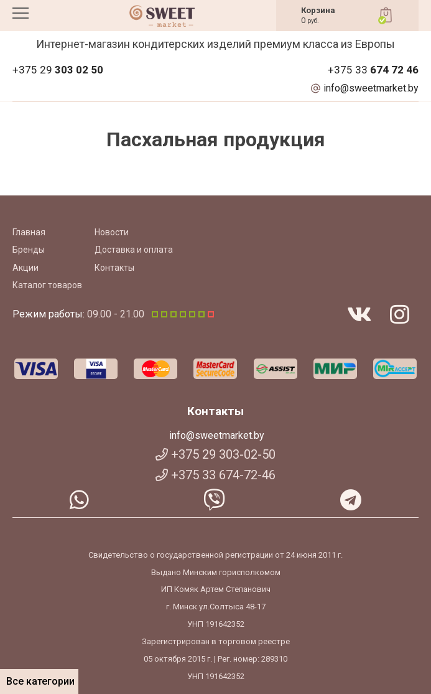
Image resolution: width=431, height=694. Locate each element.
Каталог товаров (47, 285)
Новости (112, 232)
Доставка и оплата (134, 250)
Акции (25, 268)
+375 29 (57, 70)
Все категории (39, 681)
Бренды (28, 250)
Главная (28, 232)
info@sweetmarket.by (371, 88)
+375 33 (373, 70)
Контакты (114, 268)
